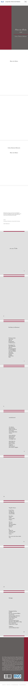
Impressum (4, 684)
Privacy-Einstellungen (22, 684)
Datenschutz (8, 684)
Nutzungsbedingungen (14, 684)
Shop (25, 1)
